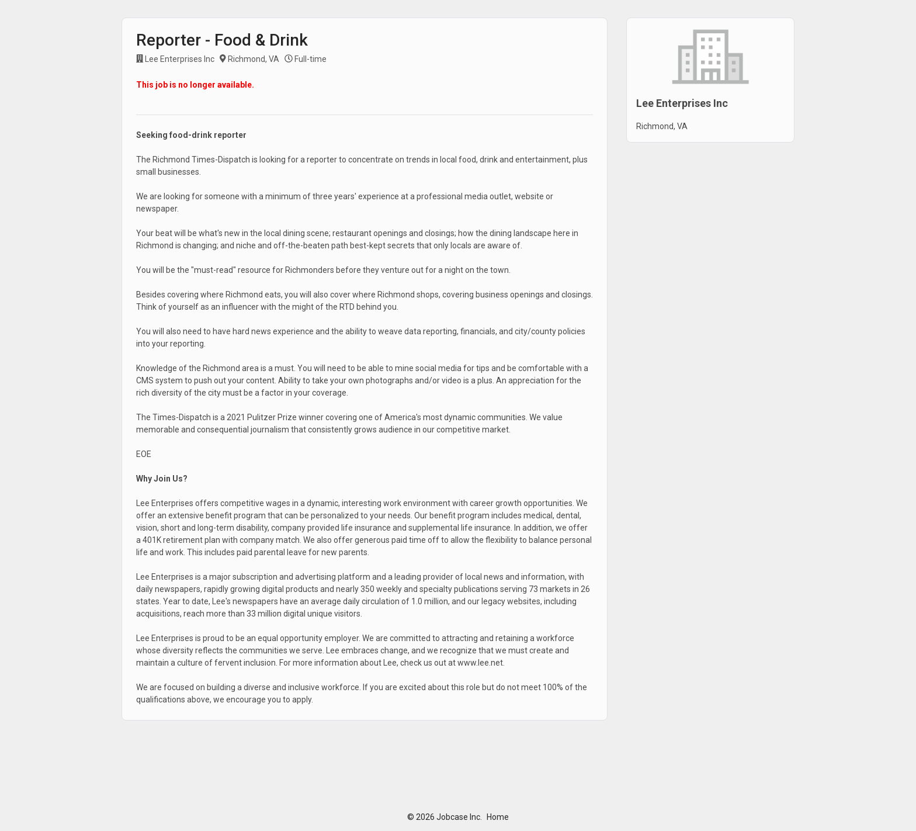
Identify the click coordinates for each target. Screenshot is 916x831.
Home (498, 817)
